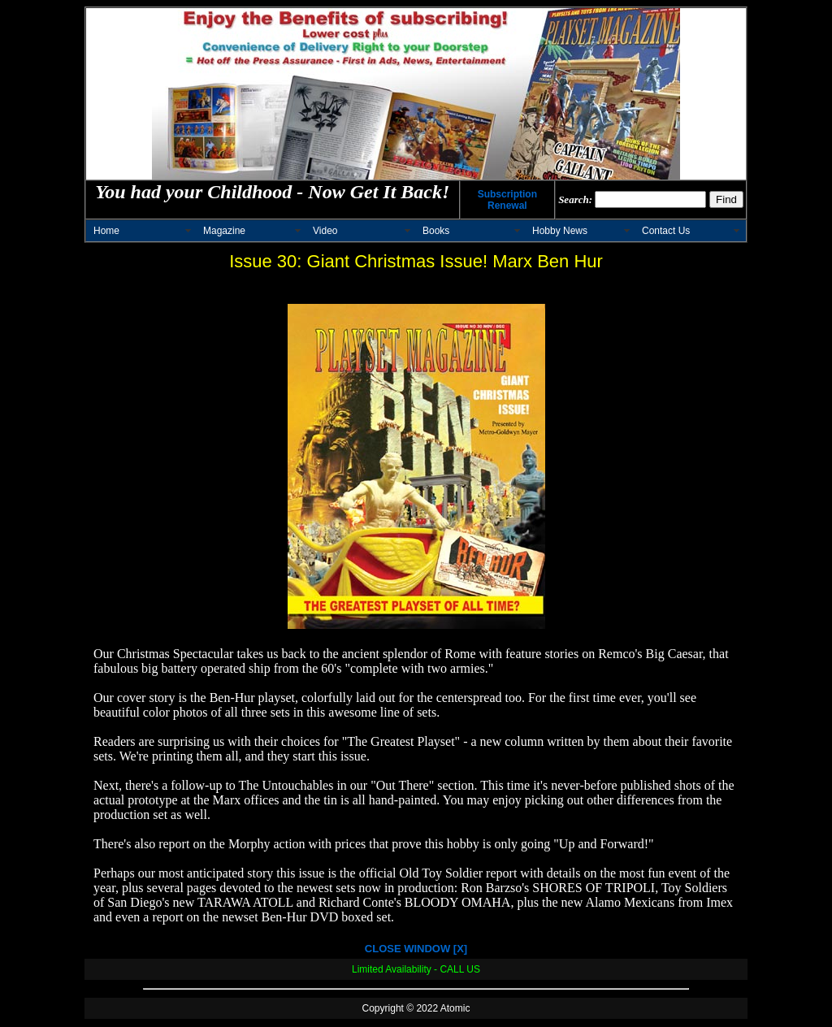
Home (106, 230)
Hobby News (559, 230)
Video (325, 230)
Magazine (224, 230)
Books (435, 230)
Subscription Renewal (507, 199)
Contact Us (666, 230)
